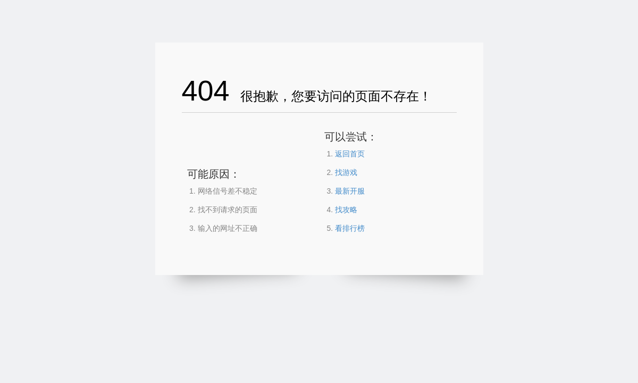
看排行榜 (350, 228)
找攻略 (346, 209)
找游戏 (346, 172)
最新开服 (350, 191)
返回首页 (350, 153)
